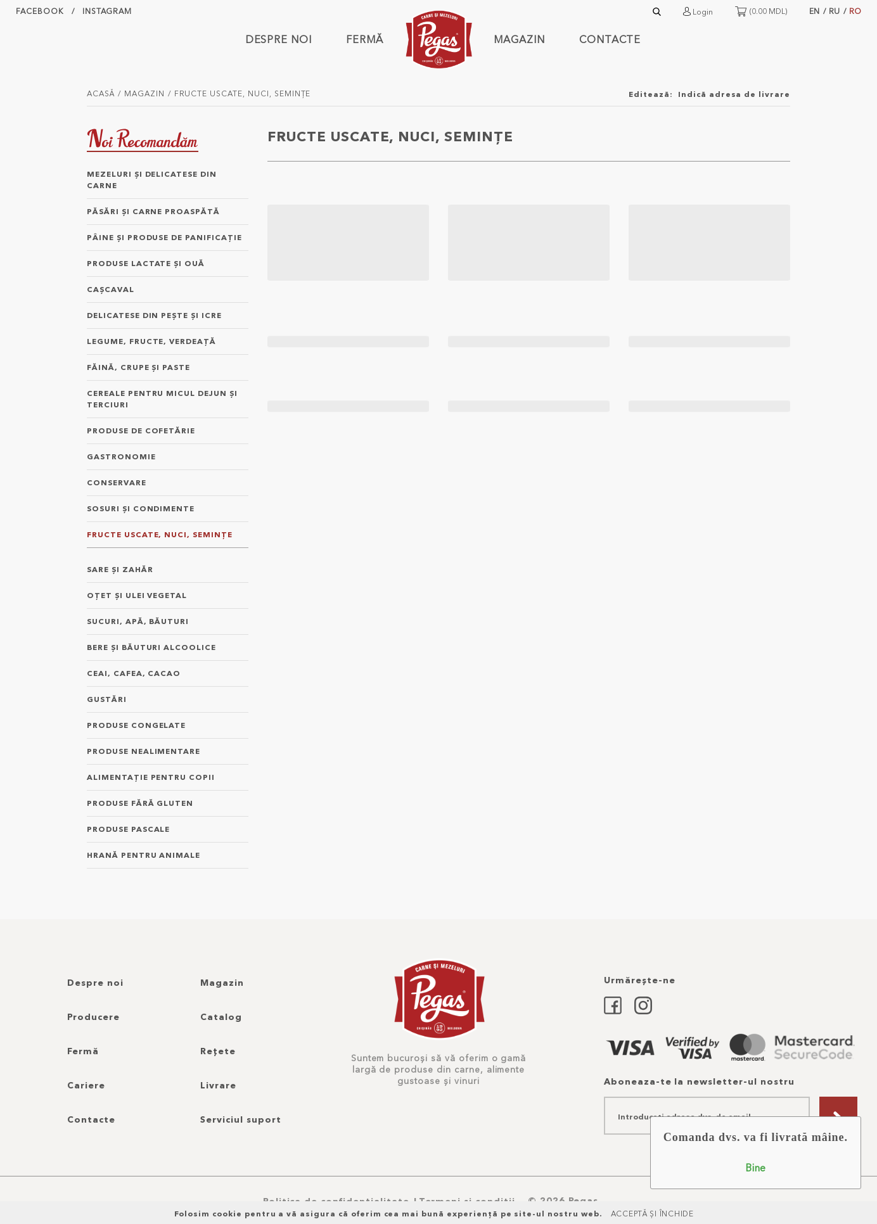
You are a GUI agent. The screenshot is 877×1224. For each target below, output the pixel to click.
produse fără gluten (140, 803)
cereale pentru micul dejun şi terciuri (162, 398)
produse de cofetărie (141, 430)
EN (814, 11)
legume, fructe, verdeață (151, 341)
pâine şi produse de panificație (164, 237)
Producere (93, 1017)
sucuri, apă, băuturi (138, 621)
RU (834, 11)
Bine (755, 1167)
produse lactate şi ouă (146, 263)
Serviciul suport (240, 1119)
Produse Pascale (128, 829)
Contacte (610, 39)
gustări (107, 699)
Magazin (519, 39)
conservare (116, 482)
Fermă (364, 39)
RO (855, 11)
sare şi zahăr (120, 569)
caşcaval (110, 289)
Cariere (86, 1085)
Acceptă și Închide (652, 1213)
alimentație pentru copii (151, 777)
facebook (39, 11)
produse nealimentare (143, 751)
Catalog (221, 1017)
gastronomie (121, 456)
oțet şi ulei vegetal (137, 595)
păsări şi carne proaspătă (153, 211)
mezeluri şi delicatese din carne (152, 179)
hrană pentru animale (143, 855)
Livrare (218, 1085)
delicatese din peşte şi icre (154, 315)
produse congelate (136, 725)
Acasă (101, 93)
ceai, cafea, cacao (134, 673)
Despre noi (278, 39)
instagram (107, 11)
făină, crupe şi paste (138, 367)
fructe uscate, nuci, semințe (242, 93)
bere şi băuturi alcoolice (151, 647)
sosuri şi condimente (141, 508)
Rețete (218, 1051)
